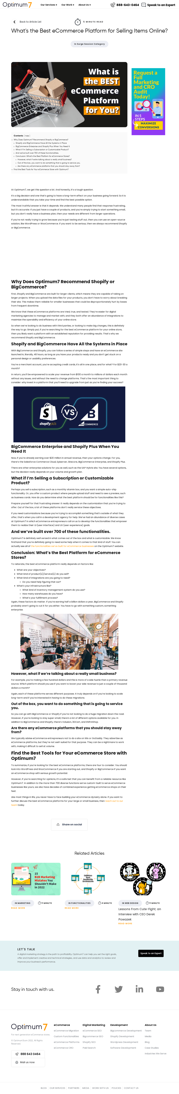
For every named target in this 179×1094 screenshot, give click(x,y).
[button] (69, 825)
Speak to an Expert (161, 5)
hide (27, 136)
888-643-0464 (127, 5)
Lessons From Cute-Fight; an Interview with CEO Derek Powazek (139, 914)
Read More (18, 908)
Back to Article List (30, 21)
